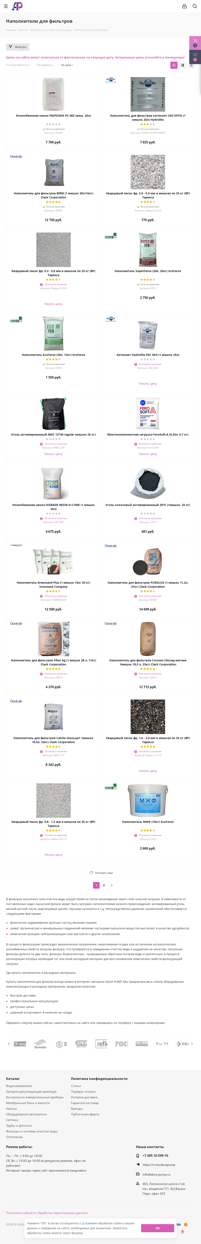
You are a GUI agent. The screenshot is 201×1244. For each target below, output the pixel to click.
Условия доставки (84, 1097)
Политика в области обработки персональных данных (47, 1213)
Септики (12, 1120)
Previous (9, 1044)
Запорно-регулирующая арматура (31, 1091)
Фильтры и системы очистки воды (32, 1131)
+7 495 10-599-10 (155, 1155)
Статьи (76, 1086)
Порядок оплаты (83, 1091)
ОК (158, 1228)
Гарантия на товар (85, 1103)
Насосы (11, 1108)
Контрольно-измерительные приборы (35, 1097)
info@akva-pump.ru (156, 1174)
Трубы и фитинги (19, 1125)
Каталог (13, 1078)
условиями (90, 1223)
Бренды (77, 1108)
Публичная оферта (85, 1114)
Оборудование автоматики (26, 1114)
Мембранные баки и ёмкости (28, 1103)
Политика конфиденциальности (99, 1078)
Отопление (14, 1137)
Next (192, 1044)
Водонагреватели (19, 1086)
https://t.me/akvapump (159, 1165)
